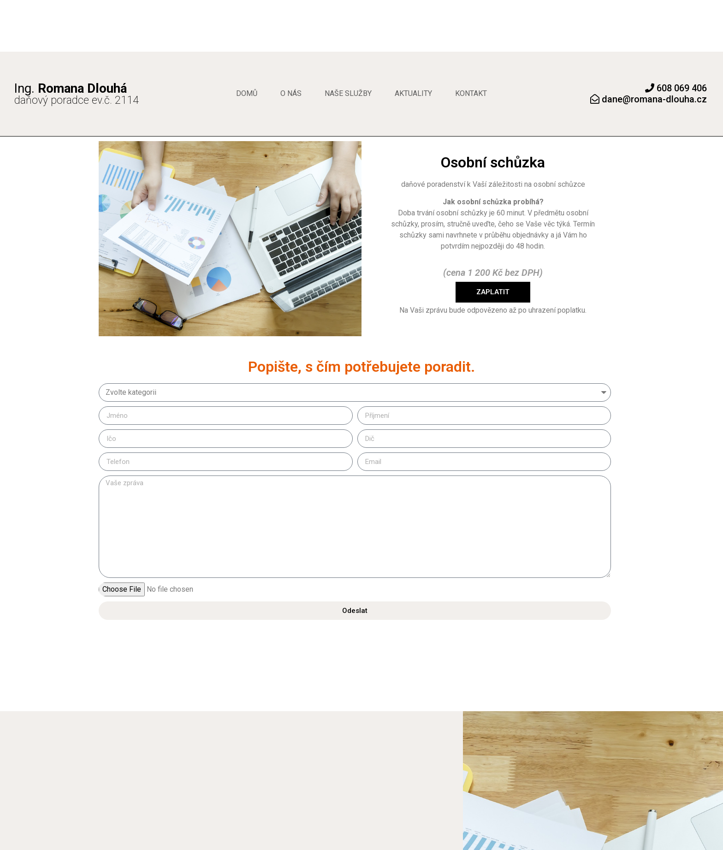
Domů (246, 93)
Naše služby (348, 93)
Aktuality (413, 93)
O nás (291, 93)
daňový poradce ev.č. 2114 (76, 95)
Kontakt (471, 93)
